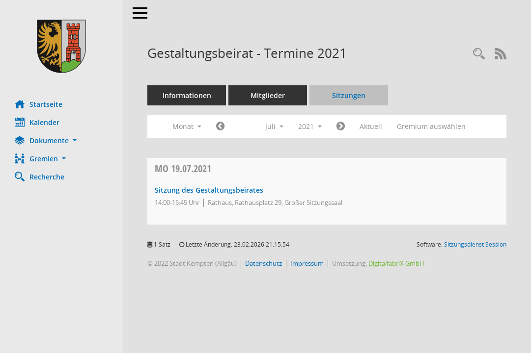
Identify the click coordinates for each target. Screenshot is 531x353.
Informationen (187, 95)
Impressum (307, 263)
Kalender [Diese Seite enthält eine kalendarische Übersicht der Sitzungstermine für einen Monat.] (37, 122)
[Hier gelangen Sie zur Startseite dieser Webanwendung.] (61, 46)
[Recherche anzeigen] (479, 54)
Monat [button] (186, 126)
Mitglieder (268, 95)
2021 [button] (310, 126)
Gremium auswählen (431, 126)
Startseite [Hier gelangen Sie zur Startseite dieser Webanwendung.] (38, 104)
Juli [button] (274, 126)
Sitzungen (348, 95)
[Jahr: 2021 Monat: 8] (340, 126)
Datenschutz (263, 263)
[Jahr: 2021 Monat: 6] (220, 126)
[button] (61, 140)
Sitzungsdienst (475, 244)
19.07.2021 (183, 168)
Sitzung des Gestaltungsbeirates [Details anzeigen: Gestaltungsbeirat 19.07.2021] (209, 190)
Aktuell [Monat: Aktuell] (371, 126)
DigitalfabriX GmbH (396, 263)
